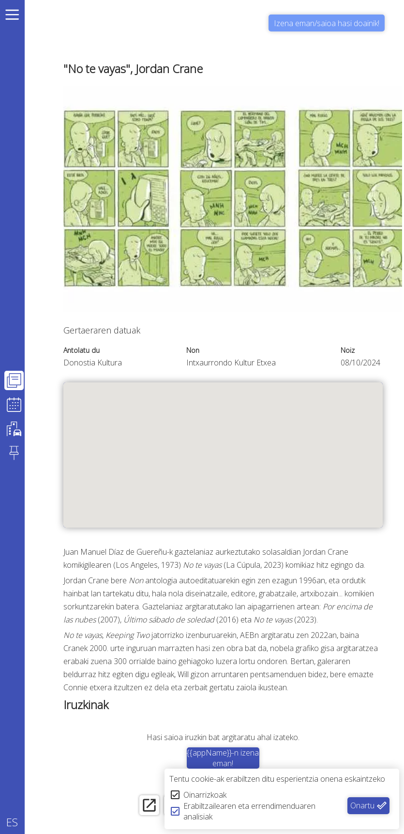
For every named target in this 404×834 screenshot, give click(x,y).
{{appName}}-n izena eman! (225, 758)
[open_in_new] (145, 806)
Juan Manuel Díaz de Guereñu (117, 551)
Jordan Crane (327, 551)
